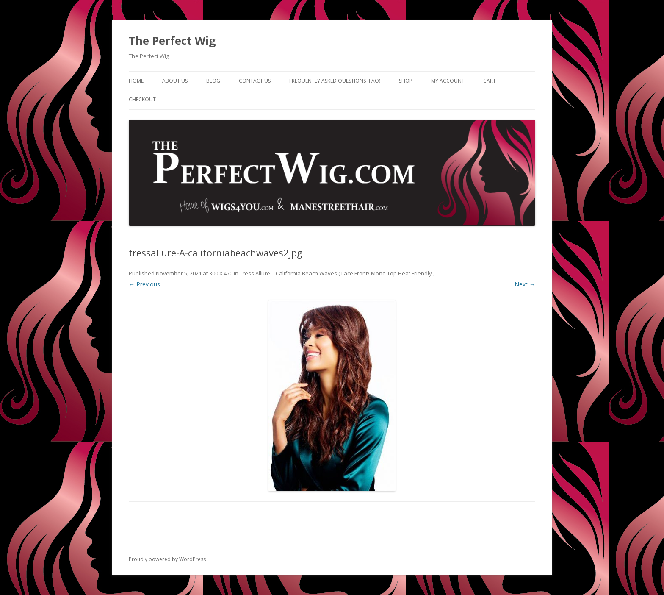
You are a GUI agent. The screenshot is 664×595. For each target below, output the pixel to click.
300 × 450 (220, 273)
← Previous (144, 284)
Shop (405, 80)
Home (136, 80)
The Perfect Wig (172, 40)
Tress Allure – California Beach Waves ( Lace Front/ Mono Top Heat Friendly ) (337, 273)
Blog (213, 80)
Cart (489, 80)
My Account (448, 80)
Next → (525, 284)
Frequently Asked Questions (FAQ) (334, 80)
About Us (175, 80)
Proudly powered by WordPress (167, 559)
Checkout (142, 99)
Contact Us (255, 80)
